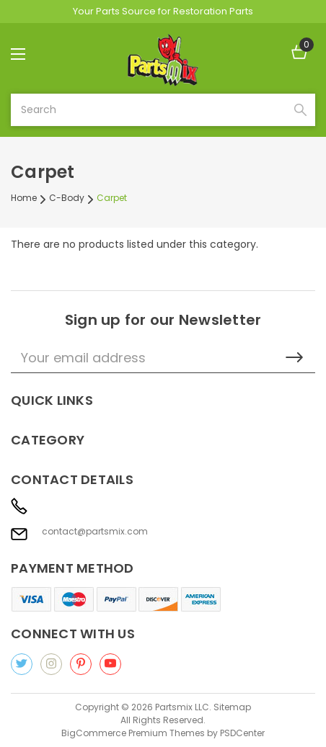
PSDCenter (242, 733)
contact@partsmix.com (95, 531)
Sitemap (232, 707)
